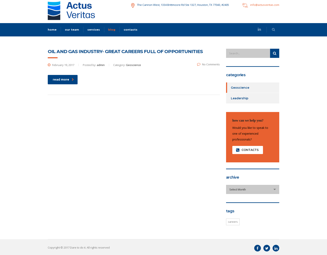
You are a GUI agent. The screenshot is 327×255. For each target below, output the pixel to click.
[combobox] (252, 189)
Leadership (239, 98)
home (52, 29)
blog (111, 29)
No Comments (208, 64)
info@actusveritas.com (264, 5)
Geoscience (240, 88)
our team (72, 29)
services (93, 29)
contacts (130, 29)
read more (63, 79)
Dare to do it (78, 247)
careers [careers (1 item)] (233, 222)
